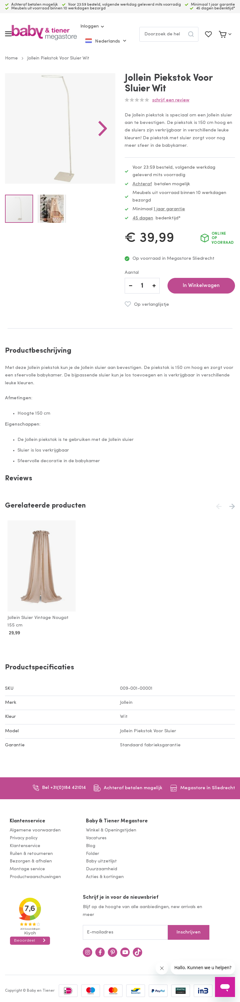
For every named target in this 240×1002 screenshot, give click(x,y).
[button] (102, 128)
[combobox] (169, 34)
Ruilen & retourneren (31, 852)
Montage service (27, 868)
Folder (92, 852)
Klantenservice (27, 819)
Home (11, 58)
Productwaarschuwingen (35, 875)
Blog (90, 844)
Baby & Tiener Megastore (117, 819)
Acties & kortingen (105, 875)
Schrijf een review (170, 100)
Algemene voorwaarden (35, 829)
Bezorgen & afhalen (31, 860)
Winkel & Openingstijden (111, 829)
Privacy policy (24, 837)
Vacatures (96, 837)
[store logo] (44, 34)
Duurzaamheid (101, 868)
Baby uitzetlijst (101, 860)
